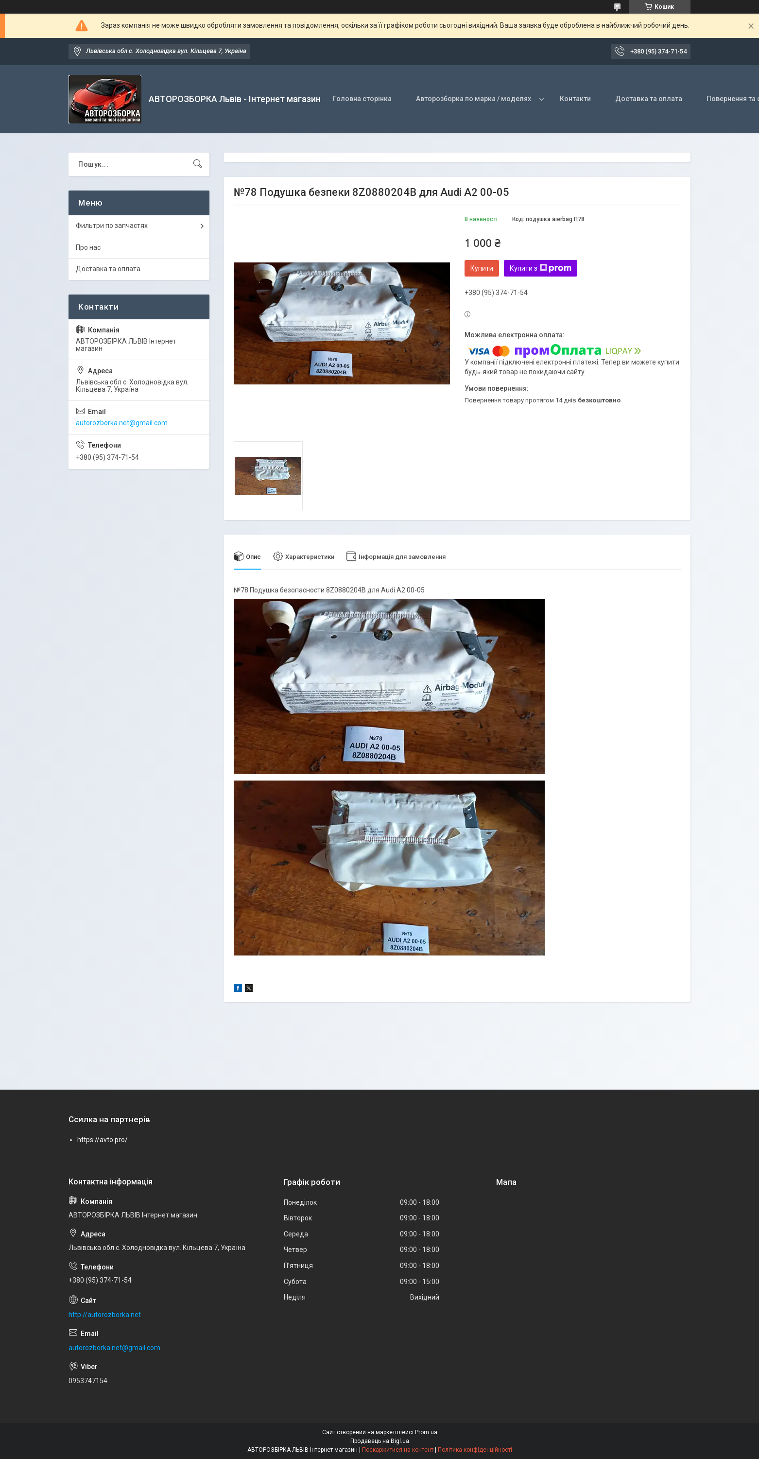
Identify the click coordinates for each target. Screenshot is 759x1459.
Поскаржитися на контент (397, 1449)
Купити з (540, 268)
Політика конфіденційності (475, 1449)
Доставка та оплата (648, 99)
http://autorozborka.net (105, 1315)
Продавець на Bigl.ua (379, 1441)
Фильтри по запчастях (112, 225)
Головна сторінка (362, 99)
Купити (481, 268)
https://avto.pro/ (102, 1140)
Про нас (88, 247)
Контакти (575, 99)
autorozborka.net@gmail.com (122, 423)
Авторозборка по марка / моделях (473, 99)
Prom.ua (426, 1432)
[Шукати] (197, 164)
